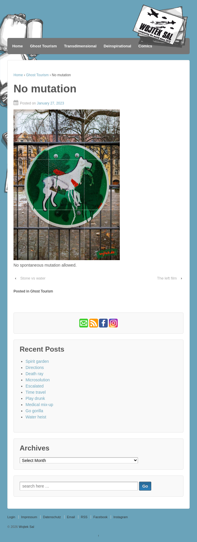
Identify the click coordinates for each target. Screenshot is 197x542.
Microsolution (38, 380)
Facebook (100, 517)
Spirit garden (37, 361)
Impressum (29, 517)
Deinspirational (117, 46)
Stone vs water (33, 278)
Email (71, 517)
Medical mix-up (39, 404)
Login (11, 517)
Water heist (36, 417)
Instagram (120, 517)
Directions (35, 367)
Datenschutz (52, 517)
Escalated (34, 386)
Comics (145, 46)
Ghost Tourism (43, 46)
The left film (167, 278)
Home (17, 46)
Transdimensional (80, 46)
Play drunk (35, 398)
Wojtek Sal (26, 526)
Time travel (36, 392)
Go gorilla (34, 410)
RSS (84, 517)
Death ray (34, 373)
